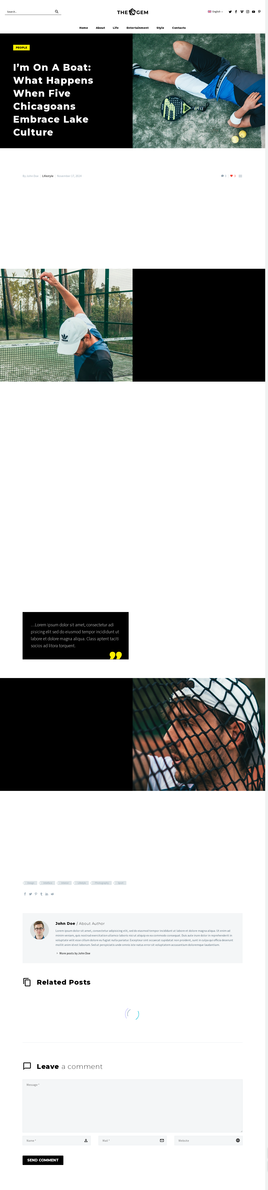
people (21, 47)
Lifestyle (47, 176)
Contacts (179, 28)
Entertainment (138, 28)
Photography (102, 883)
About (100, 28)
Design (30, 883)
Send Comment (43, 1163)
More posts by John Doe (74, 953)
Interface (47, 883)
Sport (120, 883)
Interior (65, 883)
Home (83, 28)
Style (160, 28)
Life (116, 28)
